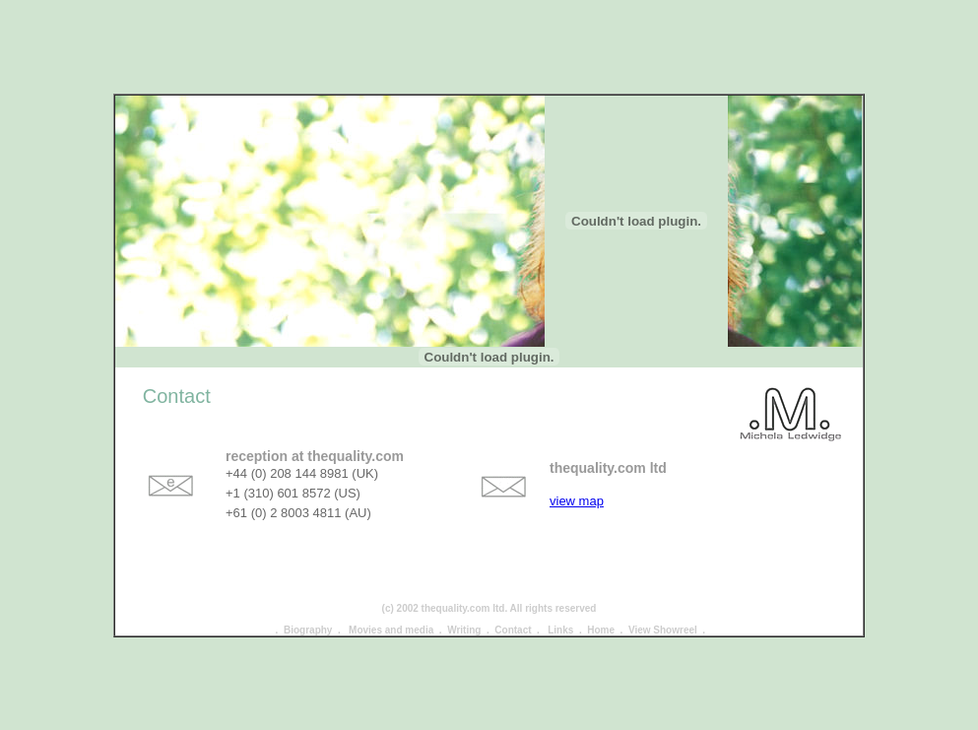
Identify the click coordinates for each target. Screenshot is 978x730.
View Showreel (662, 619)
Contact (512, 619)
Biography (308, 619)
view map (577, 490)
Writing (464, 619)
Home (601, 619)
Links (560, 619)
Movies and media (391, 619)
